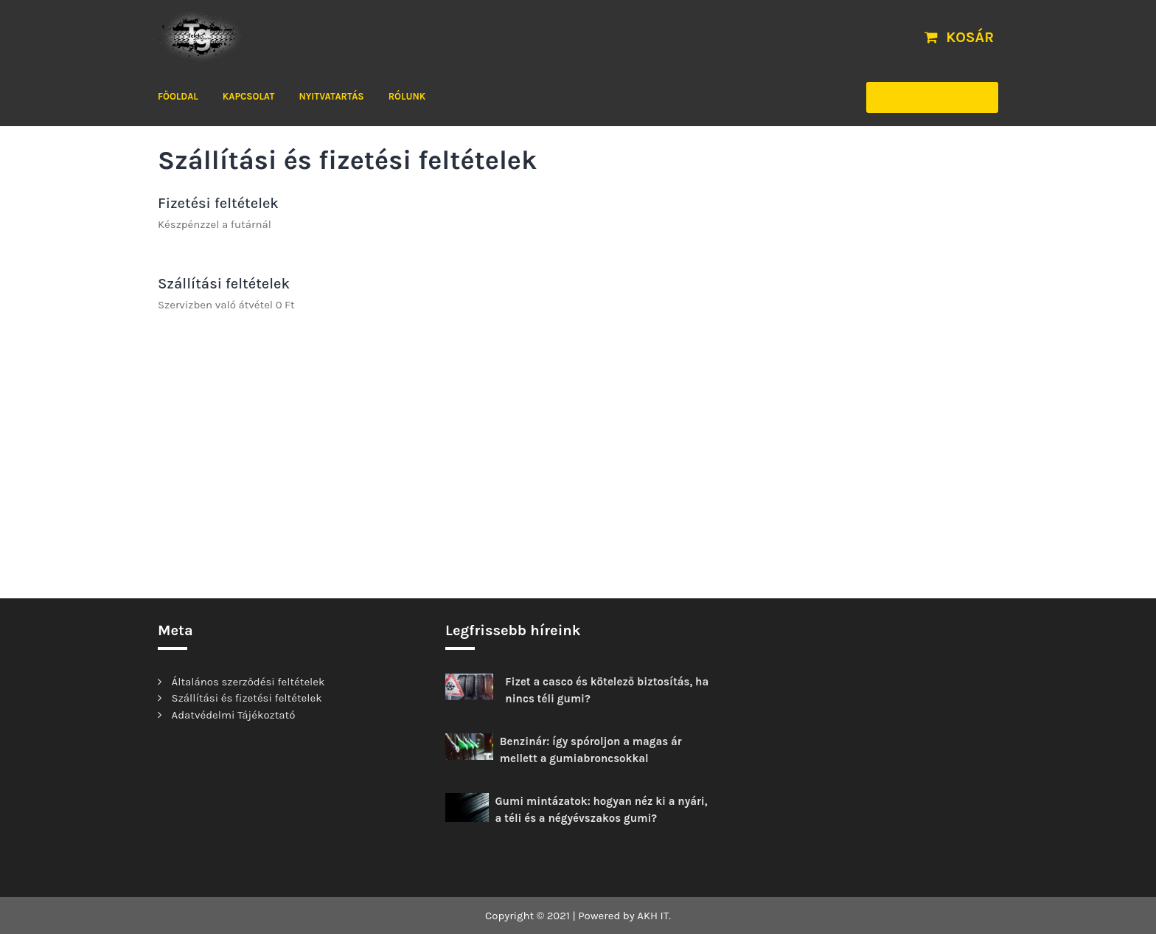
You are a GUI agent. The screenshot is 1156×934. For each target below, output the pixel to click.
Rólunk (407, 96)
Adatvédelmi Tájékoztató (234, 715)
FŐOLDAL (178, 96)
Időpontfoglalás (932, 97)
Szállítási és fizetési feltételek (247, 698)
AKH (647, 915)
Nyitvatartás (331, 96)
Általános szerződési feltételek (248, 681)
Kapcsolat (248, 96)
